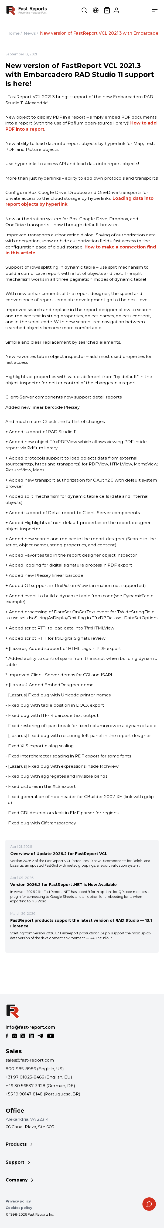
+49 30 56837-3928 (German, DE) (40, 1085)
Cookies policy (19, 1208)
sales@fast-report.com (30, 1060)
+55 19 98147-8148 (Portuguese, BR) (43, 1094)
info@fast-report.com (30, 1027)
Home (13, 33)
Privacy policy (18, 1201)
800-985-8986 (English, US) (35, 1068)
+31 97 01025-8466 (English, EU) (39, 1077)
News (30, 33)
